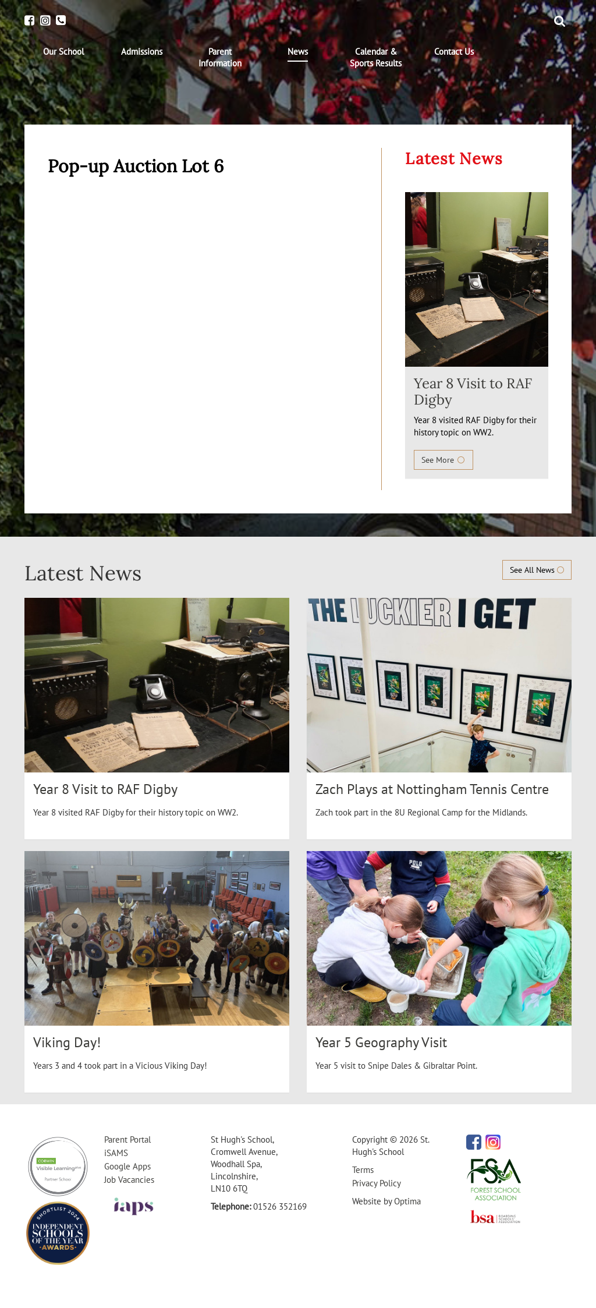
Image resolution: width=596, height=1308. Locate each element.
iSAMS (116, 1152)
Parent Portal (127, 1139)
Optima (407, 1201)
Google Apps (127, 1166)
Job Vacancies (129, 1179)
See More (443, 460)
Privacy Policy (376, 1183)
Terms (363, 1169)
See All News (537, 570)
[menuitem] (63, 51)
